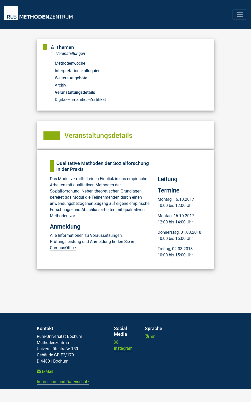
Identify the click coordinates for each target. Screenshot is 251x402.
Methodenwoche (70, 63)
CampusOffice (63, 247)
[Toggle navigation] (239, 14)
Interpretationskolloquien (78, 70)
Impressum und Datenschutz (63, 381)
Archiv (60, 85)
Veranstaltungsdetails (75, 92)
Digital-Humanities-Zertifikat (80, 99)
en (150, 336)
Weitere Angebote (71, 78)
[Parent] (78, 54)
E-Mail (45, 371)
